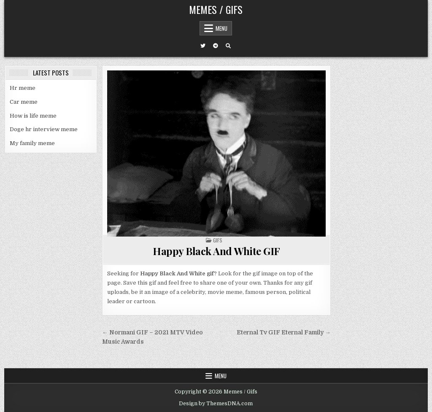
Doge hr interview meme (44, 129)
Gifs (217, 240)
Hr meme (22, 88)
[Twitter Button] (202, 45)
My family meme (32, 143)
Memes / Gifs (216, 9)
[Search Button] (228, 45)
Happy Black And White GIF (216, 251)
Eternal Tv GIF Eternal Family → (284, 332)
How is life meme (33, 116)
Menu (221, 28)
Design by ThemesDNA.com (216, 404)
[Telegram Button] (215, 45)
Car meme (24, 102)
